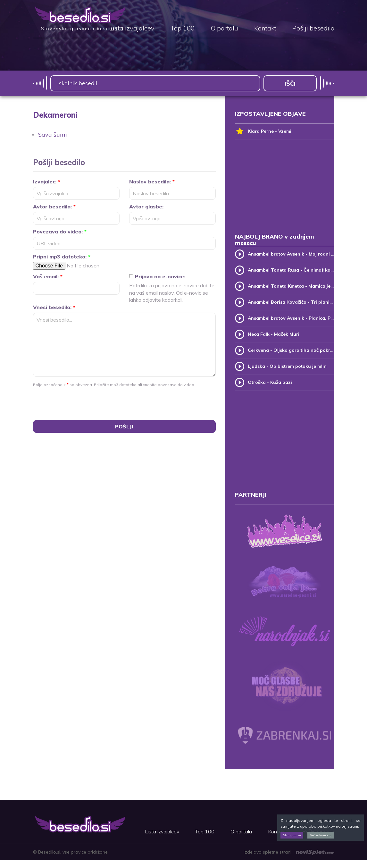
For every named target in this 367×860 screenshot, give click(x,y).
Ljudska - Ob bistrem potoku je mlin (287, 366)
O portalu (224, 28)
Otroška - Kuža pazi (270, 382)
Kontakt (265, 28)
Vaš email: (48, 276)
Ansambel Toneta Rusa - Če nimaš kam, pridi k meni (291, 270)
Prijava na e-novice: (157, 276)
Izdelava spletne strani (289, 852)
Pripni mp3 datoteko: (61, 256)
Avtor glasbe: (146, 206)
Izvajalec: (46, 181)
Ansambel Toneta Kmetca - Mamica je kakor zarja (291, 286)
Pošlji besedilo (313, 28)
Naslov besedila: (152, 181)
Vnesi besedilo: (54, 307)
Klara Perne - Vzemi (263, 131)
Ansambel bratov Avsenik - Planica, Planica (291, 318)
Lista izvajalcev (131, 28)
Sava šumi (52, 134)
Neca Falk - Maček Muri (273, 334)
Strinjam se (292, 835)
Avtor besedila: (54, 206)
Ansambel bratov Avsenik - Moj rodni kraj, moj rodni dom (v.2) (291, 254)
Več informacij (320, 835)
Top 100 (183, 28)
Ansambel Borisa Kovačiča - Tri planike (291, 302)
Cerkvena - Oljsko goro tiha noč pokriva (291, 350)
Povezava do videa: (60, 231)
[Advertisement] (285, 189)
